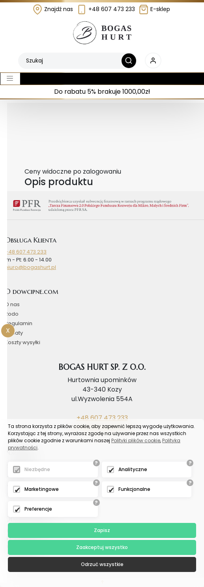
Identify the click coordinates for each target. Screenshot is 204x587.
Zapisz (102, 530)
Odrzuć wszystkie (102, 564)
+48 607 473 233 (106, 9)
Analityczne (132, 469)
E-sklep (154, 9)
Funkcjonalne (134, 489)
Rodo (12, 314)
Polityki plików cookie (135, 440)
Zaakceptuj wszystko (102, 547)
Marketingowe (41, 489)
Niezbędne (37, 469)
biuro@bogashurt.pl (30, 267)
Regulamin (18, 323)
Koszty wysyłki (22, 342)
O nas (12, 304)
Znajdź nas (52, 9)
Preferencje (38, 509)
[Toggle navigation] (10, 79)
